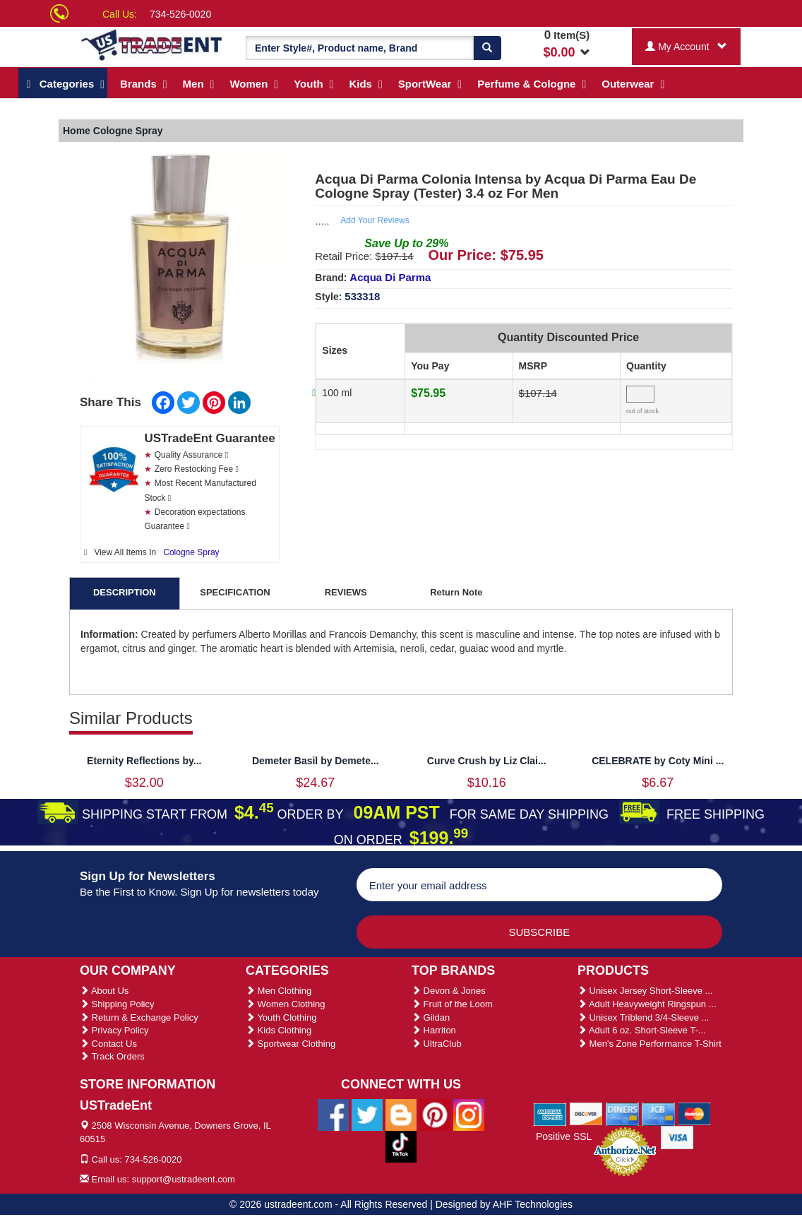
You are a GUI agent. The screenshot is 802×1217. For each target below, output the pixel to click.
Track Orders (112, 1056)
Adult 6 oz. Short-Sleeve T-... (641, 1030)
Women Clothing (285, 1004)
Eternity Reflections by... (144, 760)
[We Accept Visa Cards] (677, 1136)
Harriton (434, 1030)
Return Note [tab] (456, 592)
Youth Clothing (281, 1017)
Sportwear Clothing (290, 1043)
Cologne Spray (191, 552)
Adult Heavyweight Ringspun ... (647, 1004)
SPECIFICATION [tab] (235, 592)
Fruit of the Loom (452, 1004)
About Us (104, 990)
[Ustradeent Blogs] (401, 1114)
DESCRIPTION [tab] (124, 592)
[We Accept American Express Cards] (550, 1113)
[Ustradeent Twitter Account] (367, 1114)
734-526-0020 (180, 14)
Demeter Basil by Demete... (315, 760)
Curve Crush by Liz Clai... (486, 760)
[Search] (487, 48)
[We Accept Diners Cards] (622, 1113)
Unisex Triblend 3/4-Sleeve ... (643, 1017)
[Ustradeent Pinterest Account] (434, 1114)
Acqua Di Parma (390, 277)
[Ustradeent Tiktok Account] (401, 1145)
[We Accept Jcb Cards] (658, 1113)
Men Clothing (278, 990)
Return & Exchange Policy (139, 1017)
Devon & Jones (449, 990)
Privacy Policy (114, 1030)
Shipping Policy (117, 1004)
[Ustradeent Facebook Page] (333, 1114)
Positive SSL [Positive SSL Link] (564, 1136)
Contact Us (108, 1043)
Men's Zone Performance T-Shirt (649, 1043)
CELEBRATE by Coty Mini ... (658, 760)
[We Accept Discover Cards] (586, 1113)
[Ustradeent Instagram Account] (468, 1114)
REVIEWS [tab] (346, 592)
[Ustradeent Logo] (152, 44)
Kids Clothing (278, 1030)
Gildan (431, 1017)
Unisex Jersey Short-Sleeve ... (644, 990)
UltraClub (437, 1043)
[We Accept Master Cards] (694, 1113)
